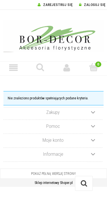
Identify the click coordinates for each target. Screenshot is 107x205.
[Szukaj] (40, 67)
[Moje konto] (67, 68)
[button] (13, 68)
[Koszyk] (93, 67)
